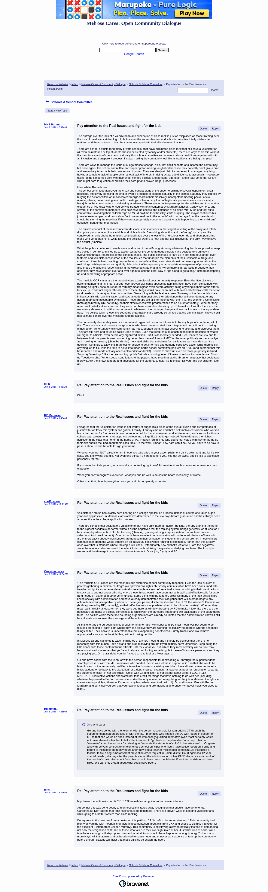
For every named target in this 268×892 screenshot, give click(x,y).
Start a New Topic (57, 110)
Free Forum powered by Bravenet (134, 876)
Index (74, 84)
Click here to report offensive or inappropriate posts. (134, 43)
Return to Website (57, 84)
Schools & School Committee (145, 84)
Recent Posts (55, 88)
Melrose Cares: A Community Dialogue (103, 84)
